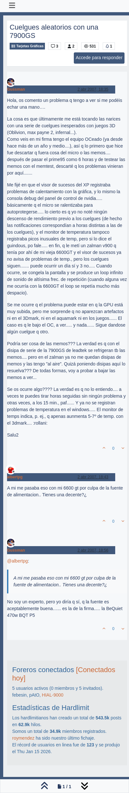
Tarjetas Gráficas (27, 46)
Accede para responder (99, 57)
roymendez (23, 738)
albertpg (14, 477)
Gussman (16, 89)
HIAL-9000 (53, 695)
